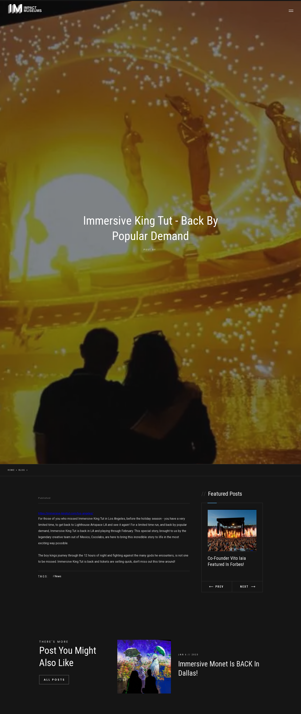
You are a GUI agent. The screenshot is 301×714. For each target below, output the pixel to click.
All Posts (54, 680)
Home (11, 470)
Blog (22, 470)
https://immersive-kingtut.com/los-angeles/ (65, 513)
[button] (217, 586)
